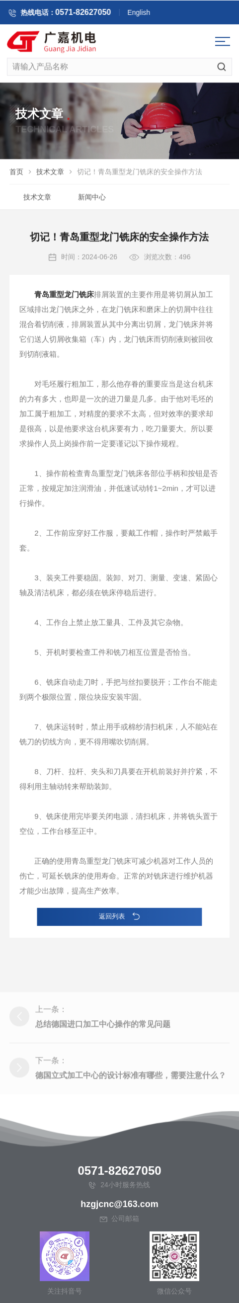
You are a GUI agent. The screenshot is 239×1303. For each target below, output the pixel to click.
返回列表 (119, 916)
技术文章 (50, 174)
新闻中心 (92, 199)
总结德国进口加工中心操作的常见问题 (102, 1065)
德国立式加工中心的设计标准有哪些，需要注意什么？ (130, 1117)
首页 (16, 174)
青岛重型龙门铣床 (64, 320)
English (148, 14)
